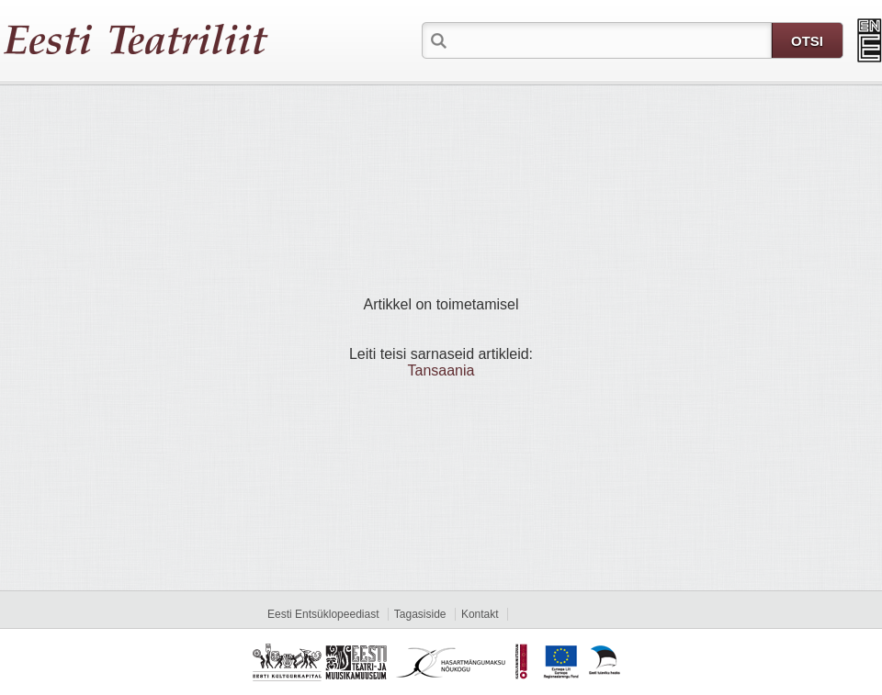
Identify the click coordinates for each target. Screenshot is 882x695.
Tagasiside (420, 614)
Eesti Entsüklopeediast (323, 614)
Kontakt (480, 614)
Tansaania (441, 370)
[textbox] (611, 39)
